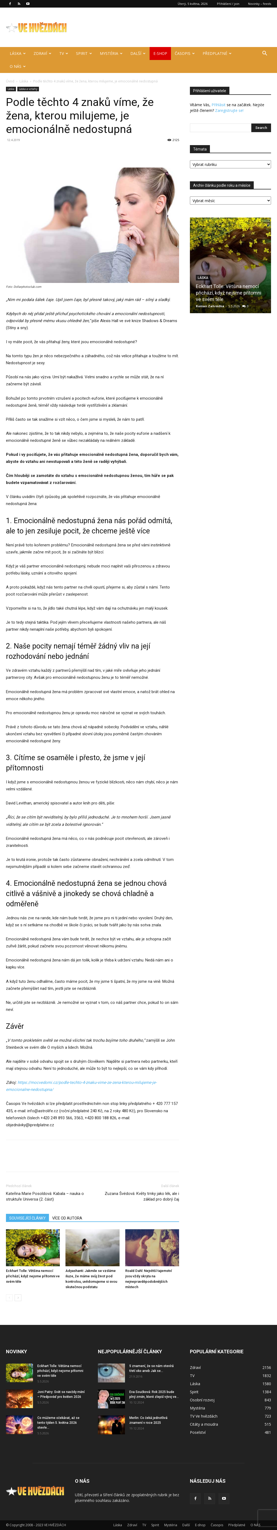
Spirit (84, 53)
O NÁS (18, 66)
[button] (264, 53)
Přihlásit (219, 104)
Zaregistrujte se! (229, 110)
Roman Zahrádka (210, 306)
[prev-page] (9, 1297)
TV (63, 53)
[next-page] (18, 1297)
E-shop (160, 53)
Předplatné (217, 53)
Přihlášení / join (228, 4)
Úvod (10, 81)
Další (138, 53)
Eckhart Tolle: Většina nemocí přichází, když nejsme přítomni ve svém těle (33, 1276)
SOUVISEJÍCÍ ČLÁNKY (27, 1218)
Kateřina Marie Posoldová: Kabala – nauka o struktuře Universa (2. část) (45, 1196)
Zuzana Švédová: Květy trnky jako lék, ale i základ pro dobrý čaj (142, 1196)
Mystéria (111, 53)
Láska (18, 53)
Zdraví (42, 53)
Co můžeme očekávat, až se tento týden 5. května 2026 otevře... (58, 1422)
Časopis (185, 53)
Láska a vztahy (28, 89)
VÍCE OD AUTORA (67, 1218)
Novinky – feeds (259, 4)
